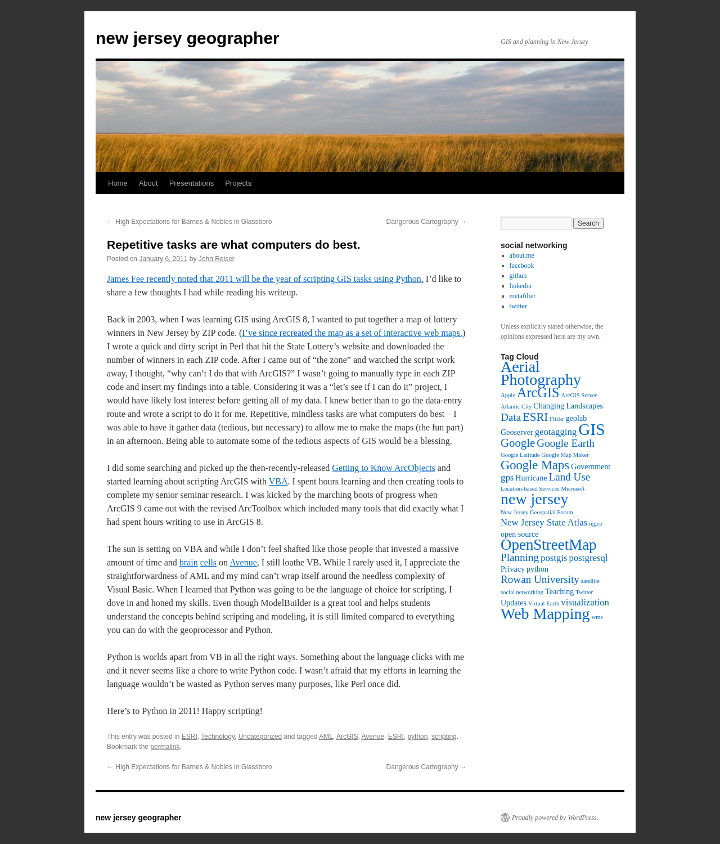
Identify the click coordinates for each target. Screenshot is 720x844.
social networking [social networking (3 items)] (522, 592)
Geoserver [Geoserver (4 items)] (517, 432)
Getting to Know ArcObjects (383, 468)
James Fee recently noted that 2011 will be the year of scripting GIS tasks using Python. (265, 279)
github (518, 276)
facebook (522, 266)
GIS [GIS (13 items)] (591, 429)
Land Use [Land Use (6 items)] (569, 477)
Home (118, 183)
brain (188, 562)
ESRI (189, 736)
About (148, 183)
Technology (218, 736)
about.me (522, 255)
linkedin (521, 286)
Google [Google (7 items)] (518, 443)
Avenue (243, 562)
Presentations (191, 183)
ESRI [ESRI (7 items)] (535, 417)
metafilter (523, 296)
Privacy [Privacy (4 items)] (513, 568)
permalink (164, 747)
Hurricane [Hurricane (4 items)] (531, 477)
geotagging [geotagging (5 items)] (556, 432)
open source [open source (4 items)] (519, 533)
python (417, 736)
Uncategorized (260, 736)
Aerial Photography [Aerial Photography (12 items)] (541, 373)
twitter (518, 306)
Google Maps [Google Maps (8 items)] (535, 465)
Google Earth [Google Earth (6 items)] (566, 443)
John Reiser (217, 259)
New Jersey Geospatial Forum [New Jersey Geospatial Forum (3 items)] (537, 512)
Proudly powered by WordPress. (555, 817)
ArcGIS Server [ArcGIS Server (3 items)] (579, 395)
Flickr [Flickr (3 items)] (557, 419)
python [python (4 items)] (537, 568)
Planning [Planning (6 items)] (520, 557)
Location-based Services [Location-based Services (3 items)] (530, 489)
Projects (238, 183)
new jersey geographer (188, 38)
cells (208, 562)
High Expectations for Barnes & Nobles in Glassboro (189, 222)
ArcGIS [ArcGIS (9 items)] (538, 392)
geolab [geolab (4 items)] (576, 418)
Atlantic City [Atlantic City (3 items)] (516, 406)
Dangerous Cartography (426, 222)
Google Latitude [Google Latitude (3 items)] (520, 455)
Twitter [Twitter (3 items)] (584, 592)
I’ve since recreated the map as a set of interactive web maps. (352, 333)
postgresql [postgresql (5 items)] (588, 558)
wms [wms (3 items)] (597, 617)
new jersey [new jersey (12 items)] (534, 499)
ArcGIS (347, 736)
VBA (278, 481)
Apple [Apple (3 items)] (508, 395)
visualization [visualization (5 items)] (585, 602)
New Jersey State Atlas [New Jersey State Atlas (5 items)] (544, 522)
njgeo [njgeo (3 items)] (595, 523)
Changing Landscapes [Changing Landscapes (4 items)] (568, 405)
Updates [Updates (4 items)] (513, 602)
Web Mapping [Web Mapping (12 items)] (545, 613)
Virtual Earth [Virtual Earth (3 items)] (543, 603)
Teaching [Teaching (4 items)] (559, 591)
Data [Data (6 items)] (511, 417)
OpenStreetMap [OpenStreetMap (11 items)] (549, 544)
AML (326, 736)
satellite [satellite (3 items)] (590, 581)
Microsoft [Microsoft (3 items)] (572, 489)
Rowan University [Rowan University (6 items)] (540, 579)
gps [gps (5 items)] (507, 477)
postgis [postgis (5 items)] (554, 558)
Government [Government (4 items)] (590, 466)
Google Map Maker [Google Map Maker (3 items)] (565, 455)
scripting (444, 736)
